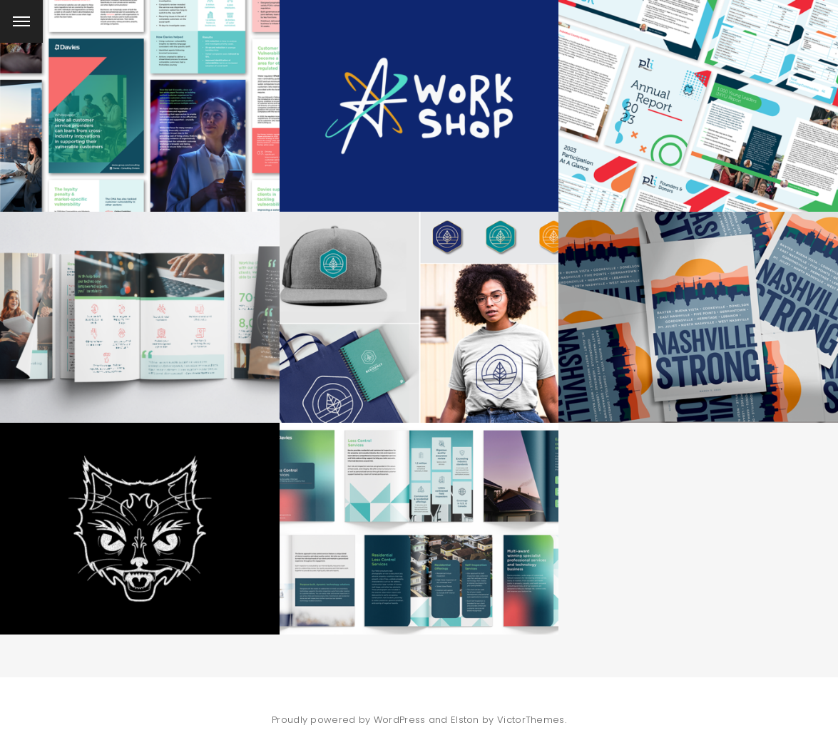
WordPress (400, 719)
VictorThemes (531, 719)
